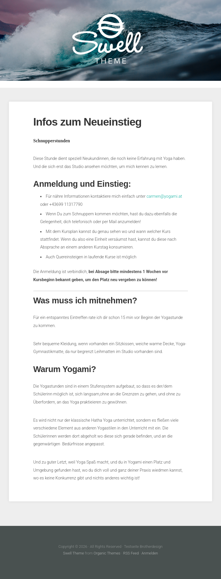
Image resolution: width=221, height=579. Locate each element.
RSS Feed (131, 553)
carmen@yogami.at (164, 196)
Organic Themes (107, 553)
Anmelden (150, 553)
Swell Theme (73, 553)
